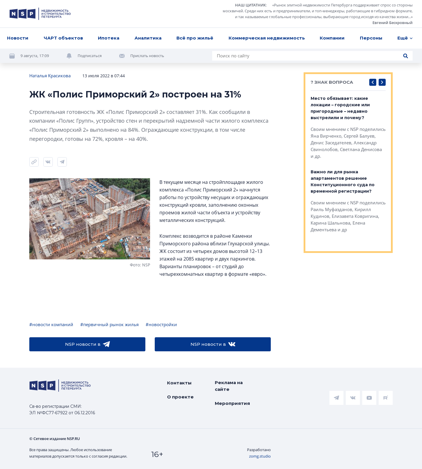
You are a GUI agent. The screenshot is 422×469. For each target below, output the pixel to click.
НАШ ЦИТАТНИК (250, 5)
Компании (332, 38)
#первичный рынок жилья (109, 324)
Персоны (371, 38)
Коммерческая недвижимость (267, 38)
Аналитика (148, 38)
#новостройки (161, 324)
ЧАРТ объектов (63, 38)
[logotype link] (40, 14)
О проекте (180, 397)
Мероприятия (232, 403)
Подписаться (90, 55)
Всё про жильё (194, 38)
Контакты (179, 383)
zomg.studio (260, 456)
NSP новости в (87, 344)
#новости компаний (51, 324)
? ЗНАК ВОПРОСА (332, 82)
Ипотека (108, 38)
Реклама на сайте (229, 386)
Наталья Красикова (50, 75)
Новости (17, 38)
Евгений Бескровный (392, 22)
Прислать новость (147, 55)
